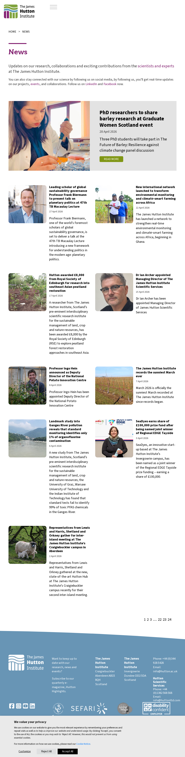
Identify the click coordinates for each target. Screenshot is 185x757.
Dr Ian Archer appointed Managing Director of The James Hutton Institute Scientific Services (154, 281)
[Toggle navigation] (53, 7)
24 (169, 619)
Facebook (110, 84)
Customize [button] (25, 751)
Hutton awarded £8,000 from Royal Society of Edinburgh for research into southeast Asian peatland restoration (69, 283)
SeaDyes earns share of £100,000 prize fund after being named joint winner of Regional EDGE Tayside (154, 427)
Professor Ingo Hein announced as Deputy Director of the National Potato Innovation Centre (67, 374)
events (35, 84)
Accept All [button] (67, 751)
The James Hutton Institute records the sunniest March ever (156, 372)
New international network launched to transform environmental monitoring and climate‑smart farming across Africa (156, 195)
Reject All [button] (46, 751)
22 (160, 619)
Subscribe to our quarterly (63, 680)
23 (164, 619)
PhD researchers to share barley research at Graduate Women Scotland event (132, 119)
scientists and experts (156, 66)
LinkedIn (91, 84)
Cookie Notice (83, 744)
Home (12, 32)
